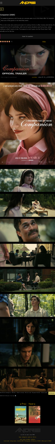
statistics (33, 439)
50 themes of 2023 (36, 441)
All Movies (51, 393)
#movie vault (28, 392)
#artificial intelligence (5, 392)
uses (21, 439)
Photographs (27, 441)
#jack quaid (44, 392)
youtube (34, 77)
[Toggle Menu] (1, 3)
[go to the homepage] (27, 3)
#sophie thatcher (36, 392)
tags (20, 437)
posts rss (30, 437)
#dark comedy (20, 392)
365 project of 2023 (46, 441)
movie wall (6, 441)
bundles (28, 439)
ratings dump (13, 441)
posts (24, 439)
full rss (34, 437)
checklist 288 (20, 441)
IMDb (44, 41)
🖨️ (15, 395)
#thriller (14, 392)
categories (24, 437)
